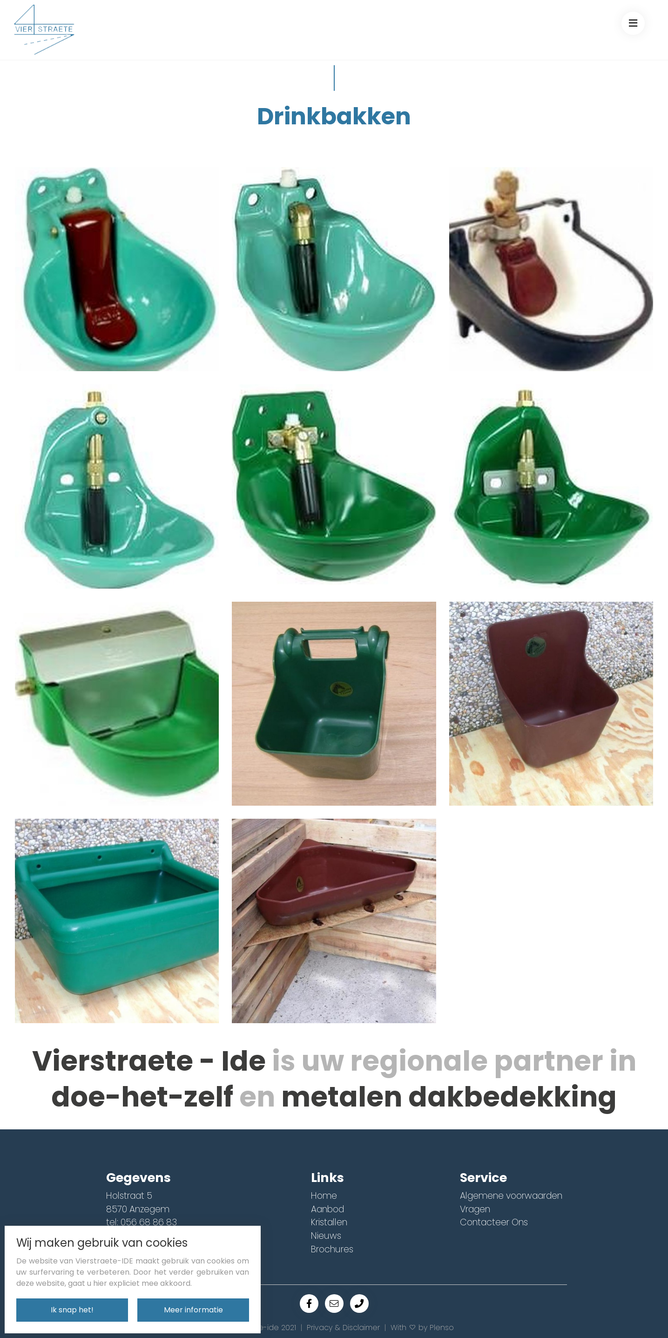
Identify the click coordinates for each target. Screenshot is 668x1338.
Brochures (332, 1249)
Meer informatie (193, 1309)
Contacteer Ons (494, 1222)
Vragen (475, 1209)
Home (324, 1195)
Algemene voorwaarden (511, 1195)
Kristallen (329, 1222)
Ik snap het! (72, 1309)
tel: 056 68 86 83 (141, 1222)
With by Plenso (422, 1327)
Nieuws (326, 1235)
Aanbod (327, 1209)
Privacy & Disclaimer (343, 1327)
